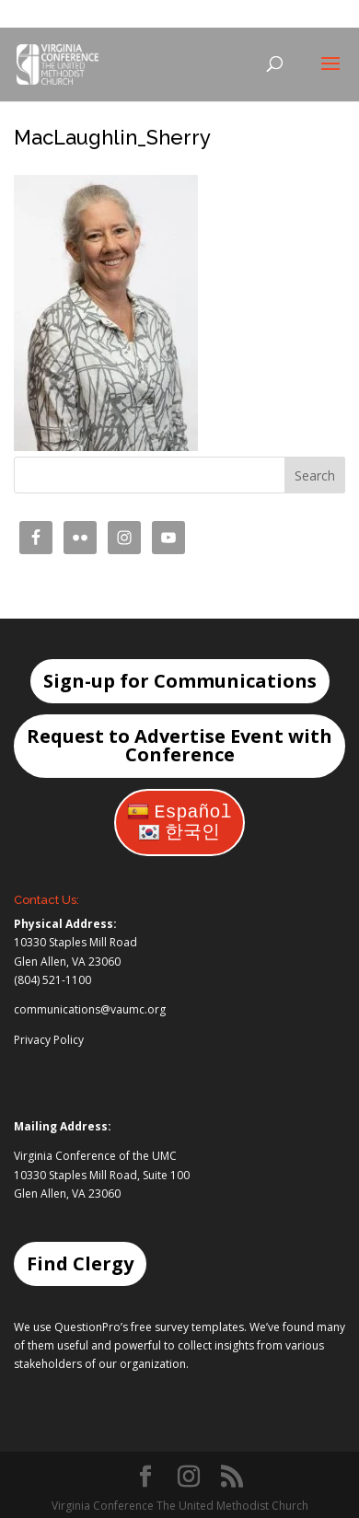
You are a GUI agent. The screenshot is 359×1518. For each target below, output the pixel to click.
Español (179, 812)
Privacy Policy (49, 1040)
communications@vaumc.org (90, 1009)
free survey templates (187, 1327)
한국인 (179, 832)
